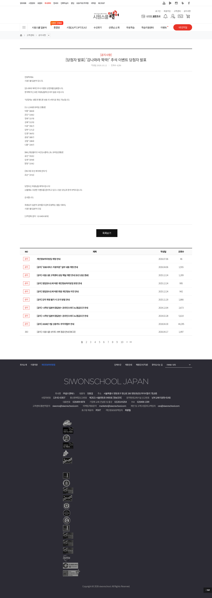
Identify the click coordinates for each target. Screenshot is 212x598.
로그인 (157, 11)
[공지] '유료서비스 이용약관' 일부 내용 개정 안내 (57, 267)
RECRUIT (101, 3)
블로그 (183, 3)
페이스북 (189, 3)
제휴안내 (128, 364)
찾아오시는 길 (157, 364)
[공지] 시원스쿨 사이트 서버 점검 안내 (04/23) (56, 331)
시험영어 (32, 3)
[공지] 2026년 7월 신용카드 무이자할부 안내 (55, 323)
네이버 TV (170, 3)
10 (122, 342)
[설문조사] (150, 16)
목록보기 (106, 233)
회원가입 (167, 11)
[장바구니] (188, 16)
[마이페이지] (173, 16)
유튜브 (164, 3)
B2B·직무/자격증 (82, 3)
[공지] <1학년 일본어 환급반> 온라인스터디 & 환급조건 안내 (62, 315)
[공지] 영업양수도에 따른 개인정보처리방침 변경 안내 (59, 283)
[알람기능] (165, 16)
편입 (72, 3)
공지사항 (187, 11)
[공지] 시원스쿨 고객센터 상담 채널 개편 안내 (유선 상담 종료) (63, 275)
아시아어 (48, 3)
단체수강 (117, 364)
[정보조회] (117, 397)
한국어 (55, 3)
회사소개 (23, 364)
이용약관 (34, 364)
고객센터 (177, 11)
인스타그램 (176, 3)
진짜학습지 (64, 3)
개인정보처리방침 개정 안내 (48, 258)
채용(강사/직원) (142, 364)
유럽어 (39, 3)
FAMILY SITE (171, 364)
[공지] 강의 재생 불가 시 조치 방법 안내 (53, 299)
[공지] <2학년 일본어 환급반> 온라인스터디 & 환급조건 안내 (62, 307)
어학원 (93, 3)
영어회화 (23, 3)
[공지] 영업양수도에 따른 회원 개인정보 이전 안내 (57, 291)
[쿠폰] (180, 16)
